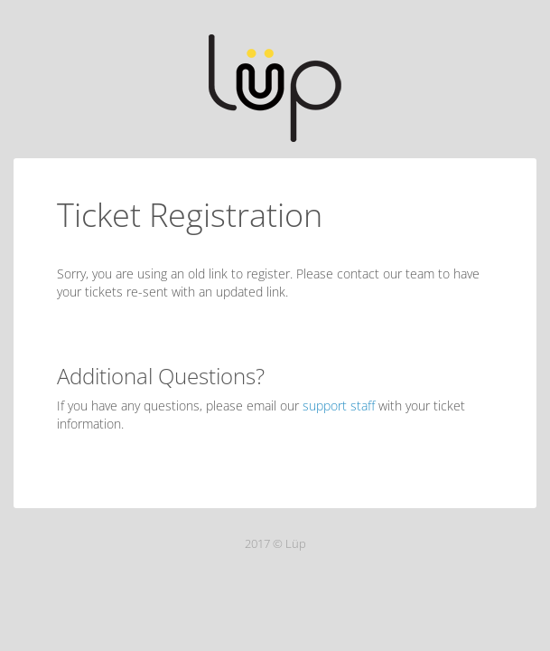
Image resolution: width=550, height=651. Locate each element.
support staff (339, 405)
